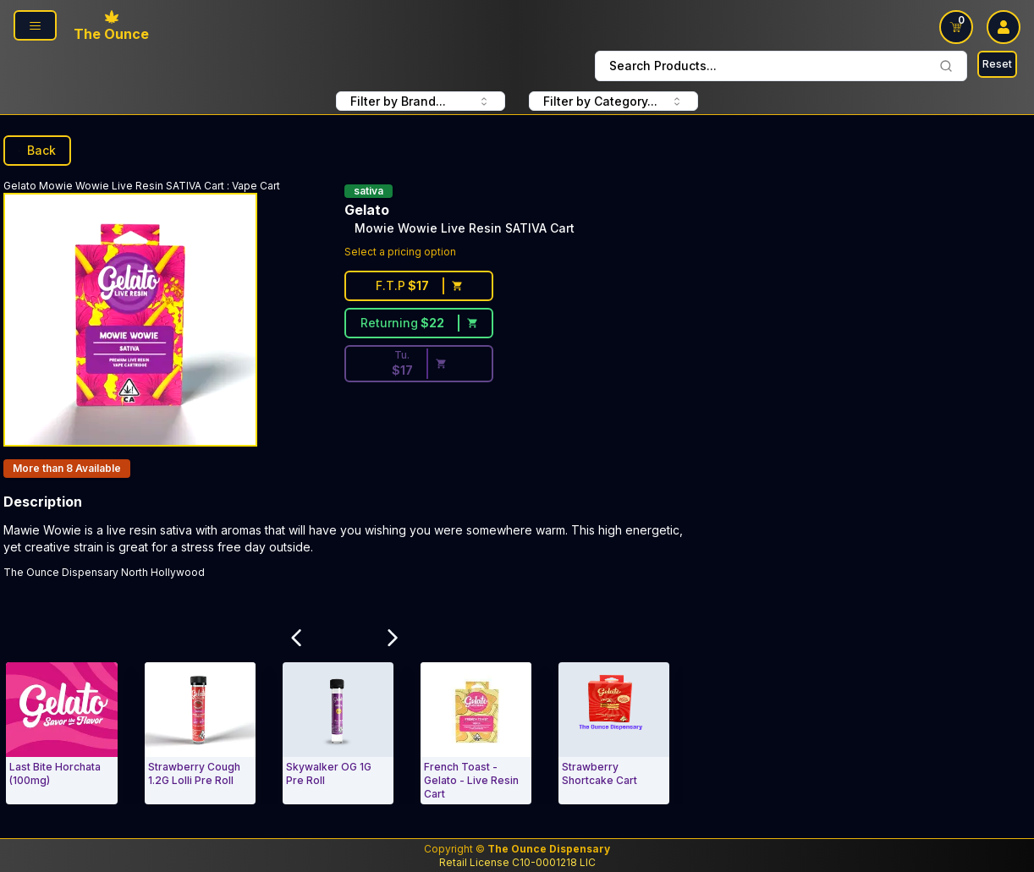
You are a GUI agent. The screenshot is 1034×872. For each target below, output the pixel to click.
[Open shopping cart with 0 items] (956, 27)
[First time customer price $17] (418, 286)
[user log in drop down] (1003, 27)
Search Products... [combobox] (781, 65)
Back (37, 150)
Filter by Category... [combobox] (613, 101)
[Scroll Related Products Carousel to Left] (297, 637)
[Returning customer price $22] (418, 323)
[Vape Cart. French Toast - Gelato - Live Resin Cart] (476, 733)
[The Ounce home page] (111, 27)
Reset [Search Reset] (997, 64)
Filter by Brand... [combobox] (420, 101)
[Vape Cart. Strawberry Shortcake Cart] (613, 733)
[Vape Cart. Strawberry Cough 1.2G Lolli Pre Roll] (200, 733)
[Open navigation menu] (35, 25)
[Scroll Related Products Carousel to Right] (392, 637)
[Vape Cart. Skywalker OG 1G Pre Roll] (338, 733)
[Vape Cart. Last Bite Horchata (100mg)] (61, 733)
